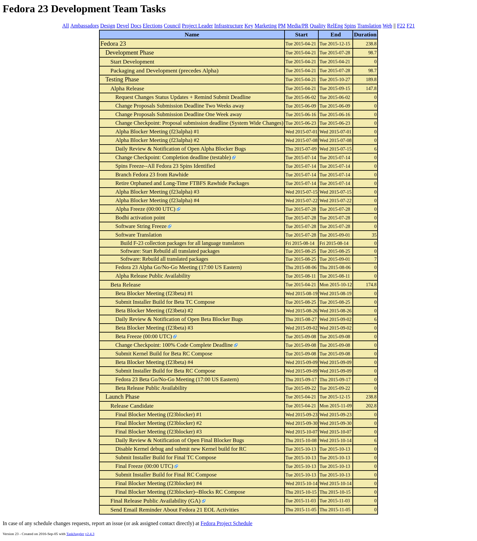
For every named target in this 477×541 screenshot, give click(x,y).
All (65, 25)
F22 (401, 25)
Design (107, 25)
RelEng (335, 25)
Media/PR (297, 25)
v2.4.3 (89, 534)
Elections (153, 25)
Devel (123, 25)
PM (282, 25)
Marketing (266, 25)
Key (248, 25)
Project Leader (197, 25)
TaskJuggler (75, 534)
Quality (318, 25)
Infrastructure (228, 25)
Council (172, 25)
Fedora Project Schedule (226, 523)
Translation (369, 25)
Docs (136, 25)
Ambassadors (84, 25)
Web (387, 25)
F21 (410, 25)
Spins (350, 25)
